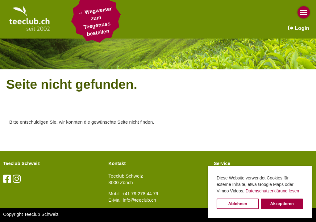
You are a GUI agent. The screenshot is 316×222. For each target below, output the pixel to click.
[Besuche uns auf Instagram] (17, 179)
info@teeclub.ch (139, 200)
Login (298, 28)
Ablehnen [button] (237, 203)
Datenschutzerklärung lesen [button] (272, 190)
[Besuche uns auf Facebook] (7, 179)
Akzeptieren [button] (282, 203)
